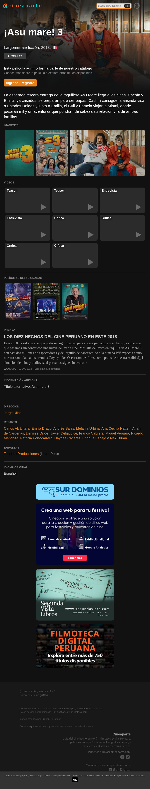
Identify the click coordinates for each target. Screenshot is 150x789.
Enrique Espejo (94, 438)
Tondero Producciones (21, 454)
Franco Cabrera (91, 433)
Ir (127, 6)
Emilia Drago (42, 428)
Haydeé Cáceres (67, 438)
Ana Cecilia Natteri (115, 428)
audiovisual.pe (66, 708)
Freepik (46, 719)
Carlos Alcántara (17, 428)
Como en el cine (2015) (33, 695)
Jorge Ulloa (13, 413)
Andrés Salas (63, 428)
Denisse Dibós (37, 433)
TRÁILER (15, 56)
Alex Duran (118, 438)
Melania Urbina (88, 428)
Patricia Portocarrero (36, 438)
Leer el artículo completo (47, 369)
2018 (45, 47)
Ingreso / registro (20, 83)
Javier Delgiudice (63, 433)
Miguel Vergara (117, 433)
